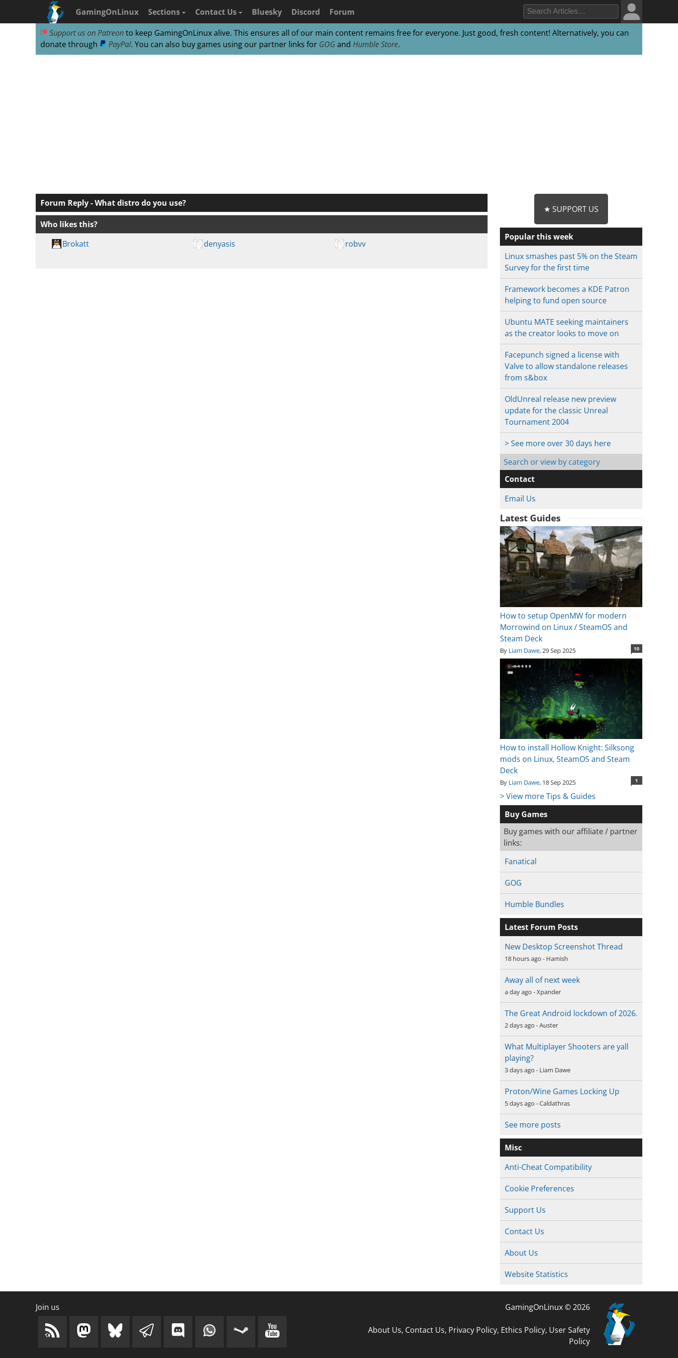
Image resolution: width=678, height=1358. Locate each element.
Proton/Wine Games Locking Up (562, 1091)
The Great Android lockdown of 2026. (571, 1013)
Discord (305, 12)
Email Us (520, 498)
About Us (521, 1253)
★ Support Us (571, 209)
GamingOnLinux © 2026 (547, 1307)
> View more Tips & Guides (548, 796)
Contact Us (218, 12)
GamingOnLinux (107, 12)
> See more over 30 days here (558, 443)
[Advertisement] (339, 124)
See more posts (533, 1124)
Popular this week (539, 236)
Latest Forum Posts (541, 927)
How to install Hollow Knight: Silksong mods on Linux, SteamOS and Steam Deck (571, 753)
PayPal (115, 44)
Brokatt (75, 244)
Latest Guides (530, 518)
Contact (520, 479)
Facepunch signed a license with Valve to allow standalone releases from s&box (566, 366)
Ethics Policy (523, 1330)
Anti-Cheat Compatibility (548, 1167)
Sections (167, 12)
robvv (355, 244)
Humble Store (375, 44)
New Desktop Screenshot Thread (564, 946)
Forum (342, 12)
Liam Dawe (523, 650)
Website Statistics (536, 1274)
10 (636, 648)
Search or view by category (552, 462)
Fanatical (521, 861)
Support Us (525, 1210)
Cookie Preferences (539, 1188)
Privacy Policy (473, 1330)
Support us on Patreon (82, 33)
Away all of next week (542, 980)
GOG (327, 44)
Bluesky (267, 12)
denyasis (219, 244)
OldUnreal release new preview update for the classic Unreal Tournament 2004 (560, 410)
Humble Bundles (534, 904)
